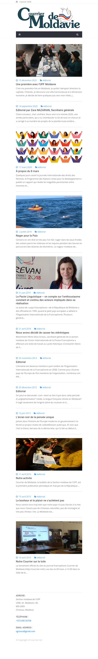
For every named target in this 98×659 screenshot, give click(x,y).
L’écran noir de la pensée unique (35, 417)
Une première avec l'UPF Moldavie (36, 84)
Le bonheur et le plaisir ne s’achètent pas (40, 500)
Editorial (21, 362)
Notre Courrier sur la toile (31, 561)
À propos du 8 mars (27, 171)
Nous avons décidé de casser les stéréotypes (42, 333)
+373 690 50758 (23, 620)
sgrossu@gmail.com (25, 631)
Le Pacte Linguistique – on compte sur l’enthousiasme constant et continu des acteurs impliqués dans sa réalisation (48, 300)
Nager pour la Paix (27, 236)
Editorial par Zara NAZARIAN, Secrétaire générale (45, 110)
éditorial (47, 80)
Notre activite (24, 478)
